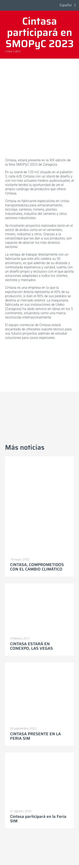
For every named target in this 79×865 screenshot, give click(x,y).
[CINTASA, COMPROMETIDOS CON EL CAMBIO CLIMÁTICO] (39, 505)
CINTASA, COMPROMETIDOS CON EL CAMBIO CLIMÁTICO (37, 566)
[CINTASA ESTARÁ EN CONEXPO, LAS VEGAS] (39, 608)
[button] (65, 5)
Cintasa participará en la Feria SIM (38, 818)
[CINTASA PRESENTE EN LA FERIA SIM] (39, 693)
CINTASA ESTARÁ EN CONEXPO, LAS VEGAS (31, 646)
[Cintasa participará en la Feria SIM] (39, 779)
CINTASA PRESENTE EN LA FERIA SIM (35, 736)
